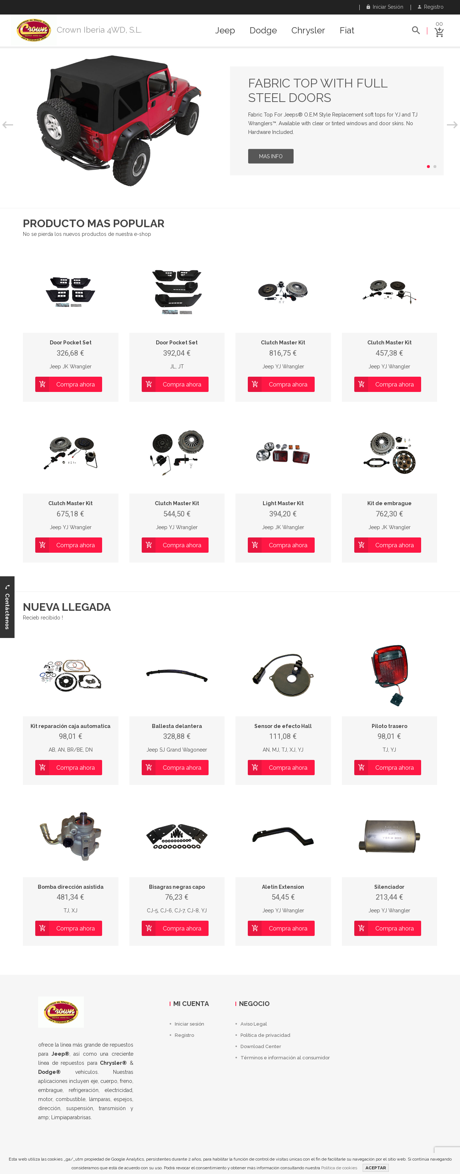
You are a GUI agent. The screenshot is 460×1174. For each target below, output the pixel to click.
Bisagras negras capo (177, 887)
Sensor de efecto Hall (283, 726)
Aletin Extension (283, 887)
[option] (230, 120)
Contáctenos (7, 607)
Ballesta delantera (177, 726)
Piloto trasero (389, 726)
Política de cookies (339, 1167)
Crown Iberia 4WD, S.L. (99, 29)
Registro (431, 7)
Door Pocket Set (71, 342)
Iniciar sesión (385, 7)
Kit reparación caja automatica (70, 726)
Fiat (347, 30)
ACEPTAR (376, 1167)
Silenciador (389, 887)
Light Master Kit (283, 503)
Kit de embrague (389, 503)
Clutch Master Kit (283, 342)
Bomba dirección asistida (71, 887)
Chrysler (308, 30)
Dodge (263, 30)
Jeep (225, 30)
